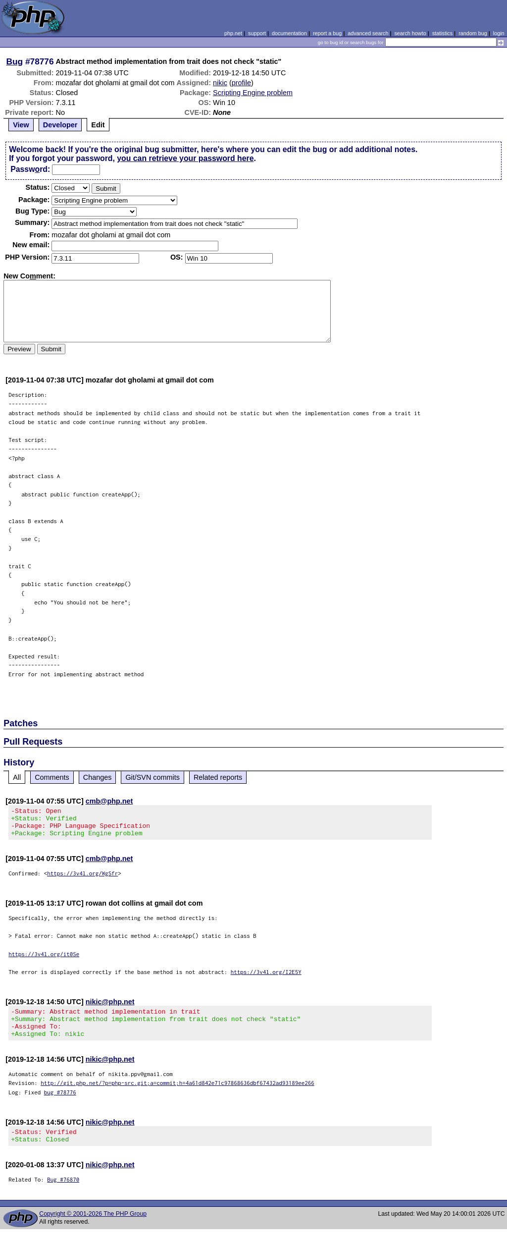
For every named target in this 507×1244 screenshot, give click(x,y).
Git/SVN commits (152, 777)
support (257, 33)
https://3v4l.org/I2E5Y (266, 977)
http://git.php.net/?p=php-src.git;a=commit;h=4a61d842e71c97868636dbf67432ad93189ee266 (177, 1094)
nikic (220, 83)
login (499, 33)
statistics (442, 33)
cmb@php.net (109, 801)
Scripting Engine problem (253, 93)
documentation (289, 33)
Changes (97, 777)
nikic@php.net (110, 1008)
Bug (14, 61)
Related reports (218, 777)
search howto (410, 33)
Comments (52, 777)
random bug (472, 33)
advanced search (368, 33)
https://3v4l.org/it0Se (43, 960)
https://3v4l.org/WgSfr (82, 879)
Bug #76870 (63, 1194)
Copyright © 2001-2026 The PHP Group (93, 1228)
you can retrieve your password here (185, 158)
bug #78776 (60, 1104)
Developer (60, 125)
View (21, 125)
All (17, 777)
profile (241, 83)
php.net (233, 33)
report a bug (327, 33)
